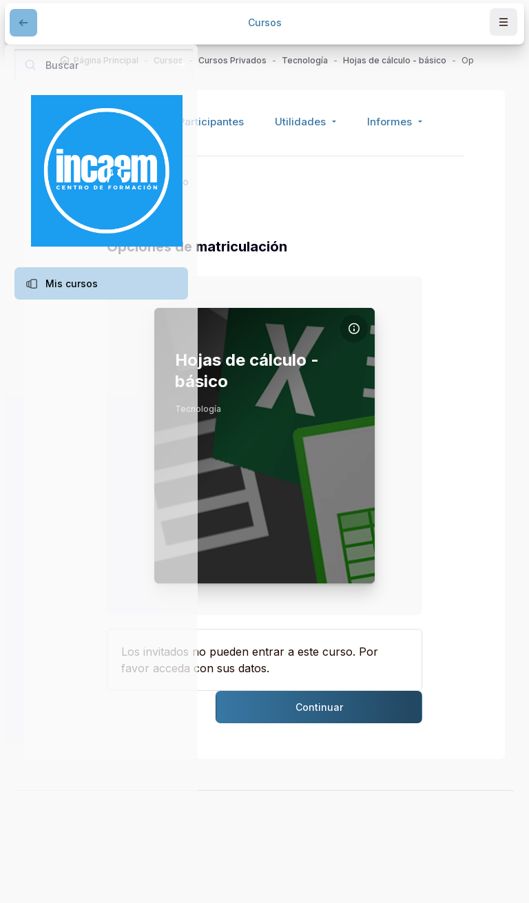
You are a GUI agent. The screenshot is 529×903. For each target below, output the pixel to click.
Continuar (319, 707)
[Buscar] (104, 65)
